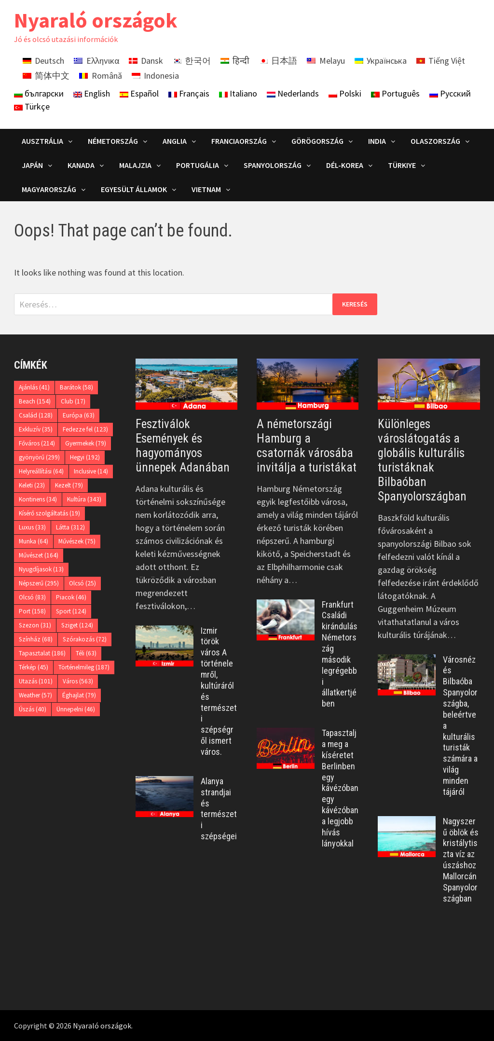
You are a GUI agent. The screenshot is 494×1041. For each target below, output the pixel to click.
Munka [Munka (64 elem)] (33, 541)
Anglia (175, 141)
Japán (32, 165)
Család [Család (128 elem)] (36, 415)
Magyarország (49, 189)
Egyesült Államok (134, 189)
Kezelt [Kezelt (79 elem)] (69, 485)
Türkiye (402, 165)
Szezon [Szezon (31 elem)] (35, 625)
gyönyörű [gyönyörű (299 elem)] (39, 457)
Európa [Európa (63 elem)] (79, 415)
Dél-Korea (344, 165)
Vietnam (206, 189)
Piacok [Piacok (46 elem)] (71, 597)
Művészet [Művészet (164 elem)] (38, 555)
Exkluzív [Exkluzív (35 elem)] (36, 429)
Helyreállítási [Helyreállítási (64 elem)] (41, 471)
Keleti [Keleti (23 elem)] (32, 485)
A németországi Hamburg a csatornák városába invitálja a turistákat (307, 445)
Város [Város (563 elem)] (78, 681)
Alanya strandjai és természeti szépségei (219, 808)
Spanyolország (273, 165)
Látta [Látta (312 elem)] (70, 527)
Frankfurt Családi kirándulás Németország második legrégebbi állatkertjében (339, 654)
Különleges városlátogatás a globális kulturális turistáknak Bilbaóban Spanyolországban (422, 460)
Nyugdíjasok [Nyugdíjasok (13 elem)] (41, 569)
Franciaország (239, 141)
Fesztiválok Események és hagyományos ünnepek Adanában (183, 445)
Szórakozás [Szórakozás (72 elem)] (85, 639)
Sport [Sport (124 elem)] (71, 611)
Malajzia (135, 165)
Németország (113, 141)
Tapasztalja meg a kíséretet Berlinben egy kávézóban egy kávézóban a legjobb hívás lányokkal (340, 788)
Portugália (197, 165)
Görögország (317, 141)
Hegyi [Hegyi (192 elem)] (85, 457)
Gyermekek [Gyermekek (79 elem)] (85, 443)
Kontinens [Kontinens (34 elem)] (38, 499)
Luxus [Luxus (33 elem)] (32, 527)
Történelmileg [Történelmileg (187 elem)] (84, 667)
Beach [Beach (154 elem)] (35, 401)
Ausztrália (42, 141)
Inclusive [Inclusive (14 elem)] (91, 471)
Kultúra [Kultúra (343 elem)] (84, 499)
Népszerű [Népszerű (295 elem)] (39, 583)
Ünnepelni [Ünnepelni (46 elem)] (75, 709)
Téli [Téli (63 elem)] (86, 653)
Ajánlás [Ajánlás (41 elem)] (34, 387)
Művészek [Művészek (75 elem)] (77, 541)
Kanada (81, 165)
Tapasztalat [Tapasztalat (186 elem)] (42, 653)
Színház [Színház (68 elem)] (36, 639)
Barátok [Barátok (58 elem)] (76, 387)
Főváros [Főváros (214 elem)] (37, 443)
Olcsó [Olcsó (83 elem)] (32, 597)
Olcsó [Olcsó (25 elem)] (82, 583)
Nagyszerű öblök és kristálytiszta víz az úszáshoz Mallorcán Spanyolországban (461, 859)
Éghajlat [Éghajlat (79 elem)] (79, 695)
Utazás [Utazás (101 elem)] (36, 681)
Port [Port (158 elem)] (32, 611)
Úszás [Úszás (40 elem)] (32, 709)
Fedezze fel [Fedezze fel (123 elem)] (85, 429)
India (377, 141)
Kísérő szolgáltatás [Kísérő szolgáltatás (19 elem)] (49, 513)
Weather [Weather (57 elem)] (35, 695)
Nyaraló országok (96, 20)
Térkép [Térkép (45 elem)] (33, 667)
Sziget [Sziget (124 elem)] (77, 625)
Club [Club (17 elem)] (73, 401)
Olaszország (435, 141)
